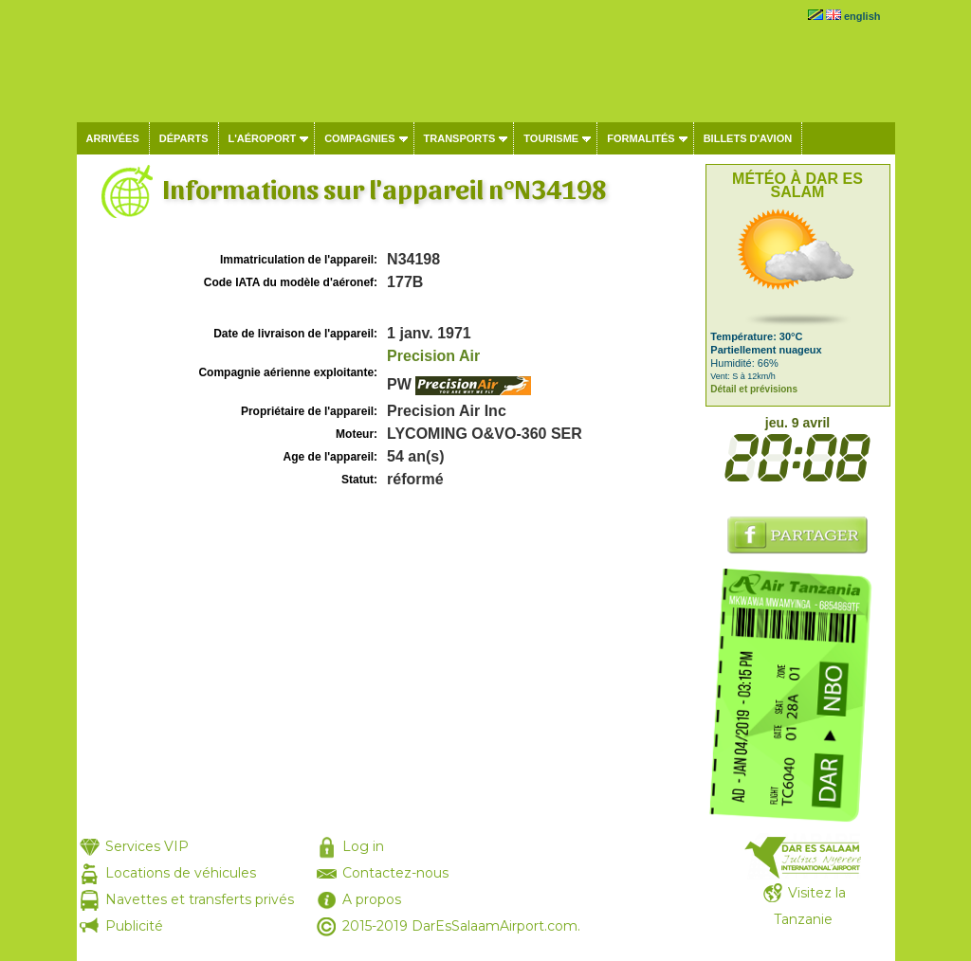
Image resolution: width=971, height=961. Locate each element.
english (862, 16)
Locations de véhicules (180, 872)
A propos (371, 899)
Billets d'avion (748, 138)
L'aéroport (263, 138)
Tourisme (550, 138)
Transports (460, 138)
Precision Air (433, 356)
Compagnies (359, 138)
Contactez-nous (395, 872)
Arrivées (112, 138)
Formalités (641, 138)
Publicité (134, 925)
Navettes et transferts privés (199, 899)
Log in (363, 846)
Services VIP (147, 846)
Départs (184, 138)
